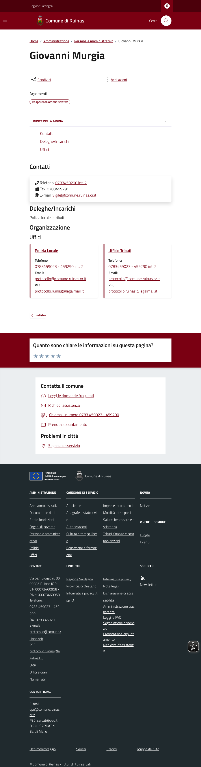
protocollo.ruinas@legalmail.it (59, 291)
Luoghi (145, 535)
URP (33, 665)
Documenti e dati (42, 512)
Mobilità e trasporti (117, 512)
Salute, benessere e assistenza (118, 523)
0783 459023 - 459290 (45, 610)
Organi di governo (42, 526)
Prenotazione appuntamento (118, 636)
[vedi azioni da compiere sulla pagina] (115, 79)
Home (34, 41)
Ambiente (73, 505)
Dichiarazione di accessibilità (118, 596)
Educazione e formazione (81, 551)
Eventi (144, 542)
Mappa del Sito (148, 749)
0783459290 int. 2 (71, 183)
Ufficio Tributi (119, 251)
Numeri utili (38, 679)
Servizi (81, 749)
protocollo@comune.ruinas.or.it (60, 279)
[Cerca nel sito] (164, 20)
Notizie (145, 505)
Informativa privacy (117, 579)
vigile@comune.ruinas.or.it (74, 195)
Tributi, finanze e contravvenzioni (118, 537)
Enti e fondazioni (42, 519)
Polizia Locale (46, 251)
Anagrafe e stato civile (81, 516)
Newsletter (148, 584)
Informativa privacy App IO (82, 596)
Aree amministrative (44, 505)
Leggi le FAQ (112, 617)
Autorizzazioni (76, 526)
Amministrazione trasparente (118, 609)
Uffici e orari (38, 672)
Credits (111, 749)
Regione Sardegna (41, 6)
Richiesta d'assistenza (118, 647)
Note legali (111, 586)
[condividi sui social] (41, 79)
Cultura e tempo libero (81, 537)
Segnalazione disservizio (118, 625)
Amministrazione (56, 41)
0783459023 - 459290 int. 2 (59, 266)
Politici (34, 547)
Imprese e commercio (118, 505)
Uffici (33, 554)
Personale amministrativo (93, 41)
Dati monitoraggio (43, 749)
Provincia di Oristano (81, 586)
